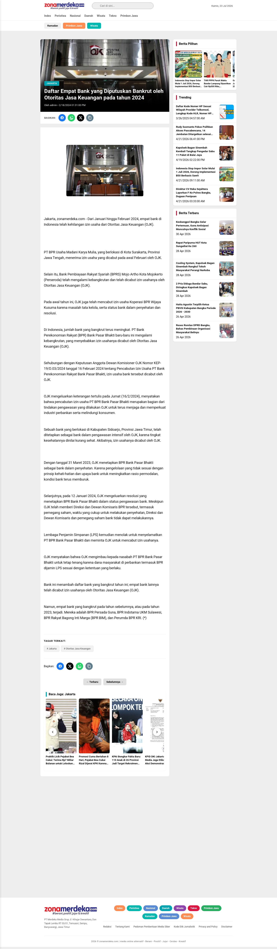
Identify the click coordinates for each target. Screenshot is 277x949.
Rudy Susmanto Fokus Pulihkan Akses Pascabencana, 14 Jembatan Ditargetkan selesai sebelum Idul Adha (194, 134)
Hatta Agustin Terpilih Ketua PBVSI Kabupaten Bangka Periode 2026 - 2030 (196, 310)
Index (47, 16)
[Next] (157, 734)
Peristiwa (60, 16)
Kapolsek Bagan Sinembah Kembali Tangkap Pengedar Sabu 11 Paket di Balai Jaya (195, 153)
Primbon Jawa (129, 16)
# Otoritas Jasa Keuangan (77, 651)
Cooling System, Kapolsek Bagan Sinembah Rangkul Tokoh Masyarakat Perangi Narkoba (195, 268)
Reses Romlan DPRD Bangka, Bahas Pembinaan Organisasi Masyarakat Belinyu (193, 330)
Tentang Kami (122, 929)
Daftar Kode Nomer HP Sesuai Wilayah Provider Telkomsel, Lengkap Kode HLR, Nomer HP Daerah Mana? (193, 113)
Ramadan (52, 26)
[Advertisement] (104, 805)
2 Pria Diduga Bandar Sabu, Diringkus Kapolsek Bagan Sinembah (192, 289)
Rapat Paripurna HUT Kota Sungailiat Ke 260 (191, 246)
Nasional (75, 16)
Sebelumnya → (114, 684)
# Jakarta (52, 651)
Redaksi (107, 929)
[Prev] (53, 734)
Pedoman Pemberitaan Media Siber (151, 929)
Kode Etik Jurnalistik (184, 929)
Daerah (88, 16)
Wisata (101, 16)
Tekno (113, 16)
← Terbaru (92, 684)
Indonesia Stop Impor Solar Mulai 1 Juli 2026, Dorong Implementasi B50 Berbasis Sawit (195, 174)
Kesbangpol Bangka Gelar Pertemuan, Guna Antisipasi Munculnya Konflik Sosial (192, 227)
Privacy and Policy (208, 929)
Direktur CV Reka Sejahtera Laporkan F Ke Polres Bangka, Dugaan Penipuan (193, 194)
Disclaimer (226, 929)
